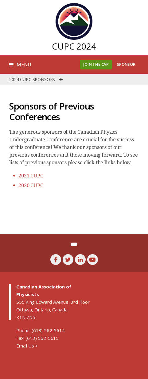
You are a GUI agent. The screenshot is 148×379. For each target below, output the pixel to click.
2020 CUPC (30, 185)
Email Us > (27, 346)
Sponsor (126, 64)
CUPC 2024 (74, 46)
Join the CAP (96, 64)
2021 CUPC (30, 176)
